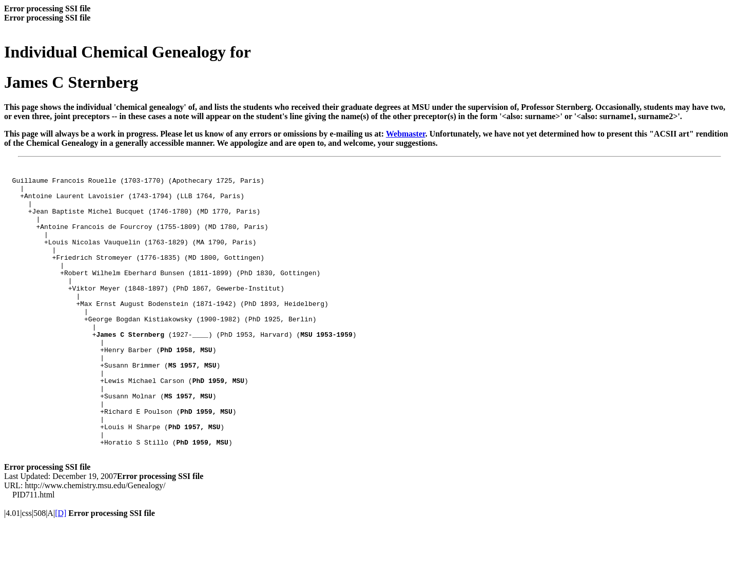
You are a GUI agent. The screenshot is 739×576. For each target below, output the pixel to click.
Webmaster (405, 133)
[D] (60, 567)
